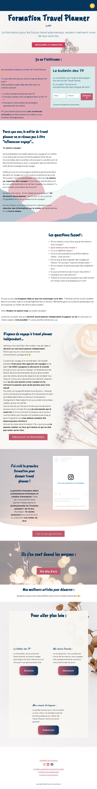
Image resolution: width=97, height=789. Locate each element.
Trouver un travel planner (48, 775)
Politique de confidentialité (48, 772)
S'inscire (29, 671)
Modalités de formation (48, 761)
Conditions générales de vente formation (48, 770)
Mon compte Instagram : (44, 705)
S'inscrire (87, 96)
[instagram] (44, 765)
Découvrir (68, 671)
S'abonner (48, 730)
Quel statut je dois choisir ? (64, 248)
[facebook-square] (52, 765)
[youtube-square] (48, 765)
